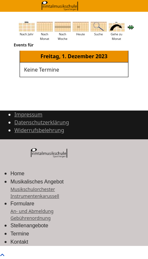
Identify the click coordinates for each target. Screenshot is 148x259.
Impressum (28, 114)
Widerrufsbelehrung (39, 130)
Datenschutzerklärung (41, 122)
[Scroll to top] (2, 255)
